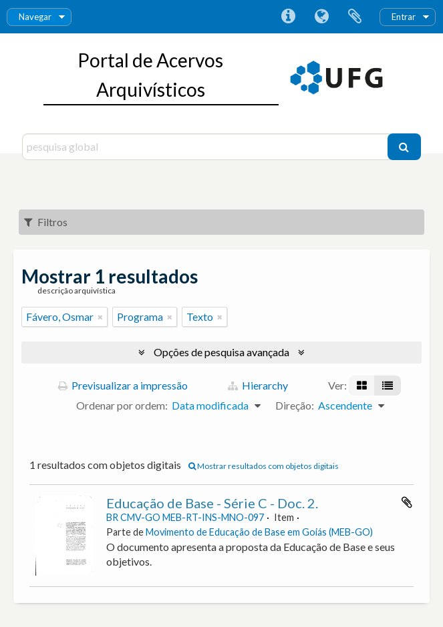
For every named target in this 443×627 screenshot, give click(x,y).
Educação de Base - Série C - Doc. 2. (212, 503)
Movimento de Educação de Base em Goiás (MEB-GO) (259, 532)
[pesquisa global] (206, 146)
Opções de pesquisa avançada (221, 352)
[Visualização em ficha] (362, 386)
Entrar (404, 16)
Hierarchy (258, 385)
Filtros (45, 221)
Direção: (294, 405)
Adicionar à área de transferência (407, 502)
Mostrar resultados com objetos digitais (263, 466)
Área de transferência (355, 16)
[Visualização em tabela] (387, 386)
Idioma (321, 16)
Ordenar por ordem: (122, 405)
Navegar (35, 16)
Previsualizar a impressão (123, 385)
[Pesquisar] (404, 146)
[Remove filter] (100, 316)
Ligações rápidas (288, 16)
